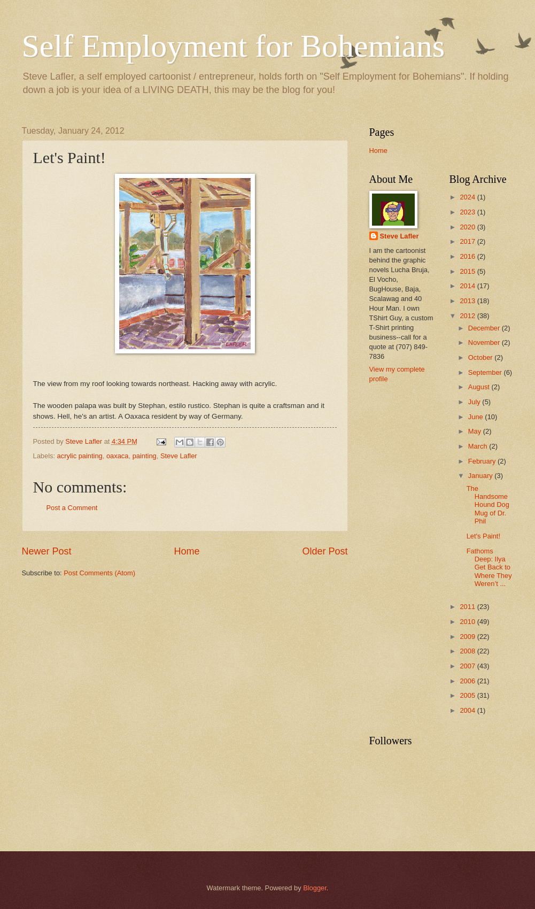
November (485, 342)
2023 (468, 212)
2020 (468, 227)
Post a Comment (72, 508)
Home (186, 551)
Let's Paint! (483, 536)
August (480, 387)
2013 (468, 301)
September (486, 372)
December (485, 328)
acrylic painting (80, 456)
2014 (468, 286)
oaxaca (117, 456)
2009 (468, 637)
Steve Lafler (178, 456)
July (475, 402)
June (476, 417)
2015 (468, 271)
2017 (468, 241)
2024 (468, 197)
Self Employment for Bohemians (233, 46)
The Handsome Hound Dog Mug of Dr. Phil (488, 505)
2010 (468, 622)
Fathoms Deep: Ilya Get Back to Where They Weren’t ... (489, 567)
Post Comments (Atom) (99, 573)
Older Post (324, 551)
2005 (468, 695)
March (478, 446)
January (481, 476)
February (483, 461)
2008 (468, 651)
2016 (468, 256)
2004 (468, 710)
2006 (468, 681)
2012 (468, 316)
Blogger (315, 888)
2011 (468, 607)
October (481, 357)
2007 (468, 666)
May (475, 431)
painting (145, 456)
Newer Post (47, 551)
